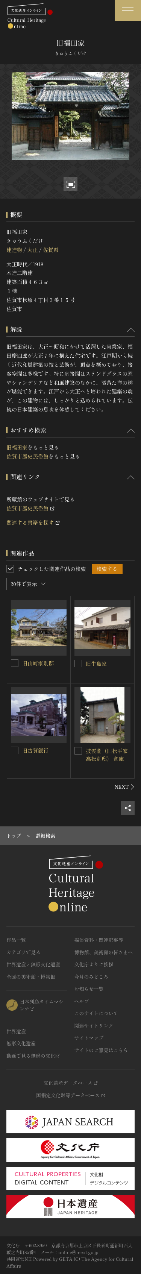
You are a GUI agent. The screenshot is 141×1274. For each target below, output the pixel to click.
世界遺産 (16, 1031)
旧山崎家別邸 (38, 663)
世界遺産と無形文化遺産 (33, 964)
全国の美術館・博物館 (30, 976)
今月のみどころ (91, 976)
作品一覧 (16, 939)
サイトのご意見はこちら (101, 1050)
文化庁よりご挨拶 (94, 964)
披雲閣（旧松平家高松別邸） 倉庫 (107, 754)
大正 (32, 250)
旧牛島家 (96, 663)
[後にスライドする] (125, 787)
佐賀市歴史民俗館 (27, 456)
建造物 (14, 250)
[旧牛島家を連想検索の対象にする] (78, 663)
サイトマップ (89, 1037)
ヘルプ (81, 1001)
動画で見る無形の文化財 (33, 1055)
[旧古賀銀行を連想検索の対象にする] (14, 750)
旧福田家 (16, 447)
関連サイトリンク (94, 1025)
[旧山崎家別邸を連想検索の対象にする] (14, 663)
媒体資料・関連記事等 (98, 939)
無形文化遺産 (21, 1043)
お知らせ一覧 (89, 988)
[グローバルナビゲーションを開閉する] (128, 10)
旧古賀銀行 (35, 750)
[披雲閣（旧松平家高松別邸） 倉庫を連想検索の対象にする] (78, 751)
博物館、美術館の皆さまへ (103, 952)
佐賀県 (51, 250)
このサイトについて (96, 1013)
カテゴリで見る (23, 952)
